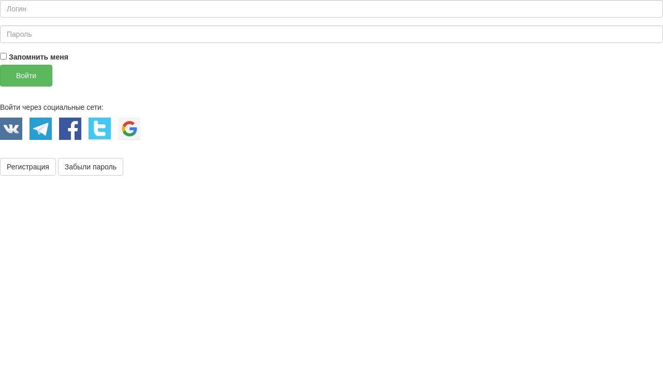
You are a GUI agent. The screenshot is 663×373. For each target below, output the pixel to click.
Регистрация (28, 167)
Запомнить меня (34, 57)
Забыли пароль (91, 167)
